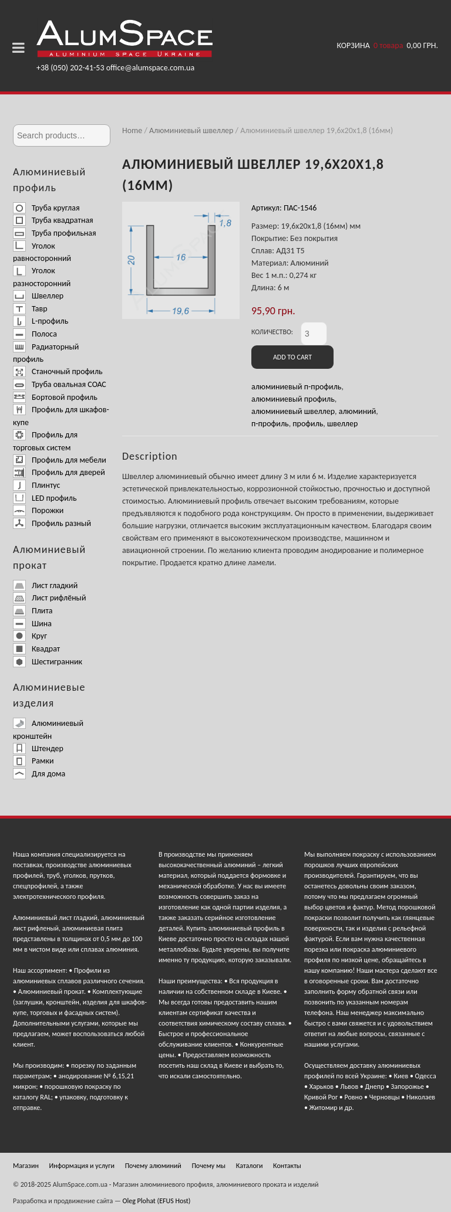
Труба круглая (46, 208)
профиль (307, 424)
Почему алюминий (153, 1166)
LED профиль (45, 498)
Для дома (39, 774)
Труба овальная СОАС (59, 384)
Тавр (30, 309)
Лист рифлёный (49, 598)
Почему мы (208, 1166)
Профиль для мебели (59, 460)
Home (132, 130)
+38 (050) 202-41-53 (70, 68)
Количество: (272, 332)
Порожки (38, 510)
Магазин (26, 1166)
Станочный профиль (58, 371)
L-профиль (40, 321)
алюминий (357, 411)
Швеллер (38, 296)
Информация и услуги (82, 1166)
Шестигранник (47, 662)
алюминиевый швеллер (293, 411)
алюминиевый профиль (293, 399)
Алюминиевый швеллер (191, 130)
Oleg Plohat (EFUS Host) (157, 1201)
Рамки (33, 761)
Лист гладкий (45, 585)
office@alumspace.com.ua (150, 68)
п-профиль (270, 424)
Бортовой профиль (55, 397)
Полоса (35, 334)
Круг (30, 636)
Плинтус (36, 485)
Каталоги (249, 1166)
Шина (32, 624)
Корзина (387, 46)
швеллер (342, 424)
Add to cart (292, 357)
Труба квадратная (53, 220)
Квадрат (36, 649)
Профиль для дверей (59, 472)
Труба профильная (54, 233)
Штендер (38, 748)
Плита (33, 611)
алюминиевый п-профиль (296, 387)
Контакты (287, 1166)
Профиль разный (52, 523)
